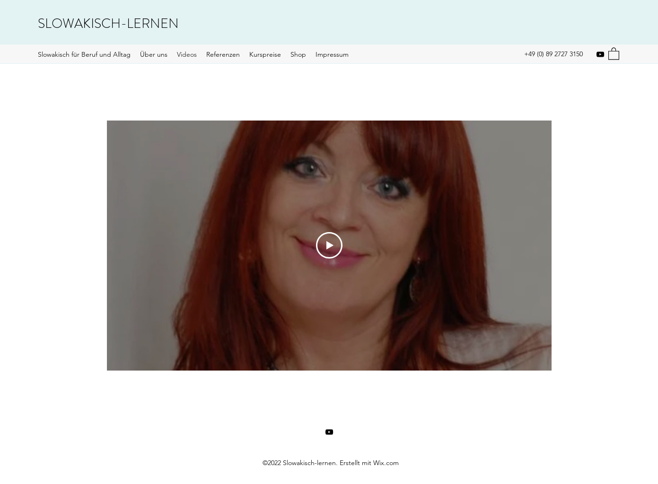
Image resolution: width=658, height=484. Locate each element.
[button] (613, 53)
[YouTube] (600, 54)
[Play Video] (329, 246)
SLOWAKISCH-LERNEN (108, 23)
